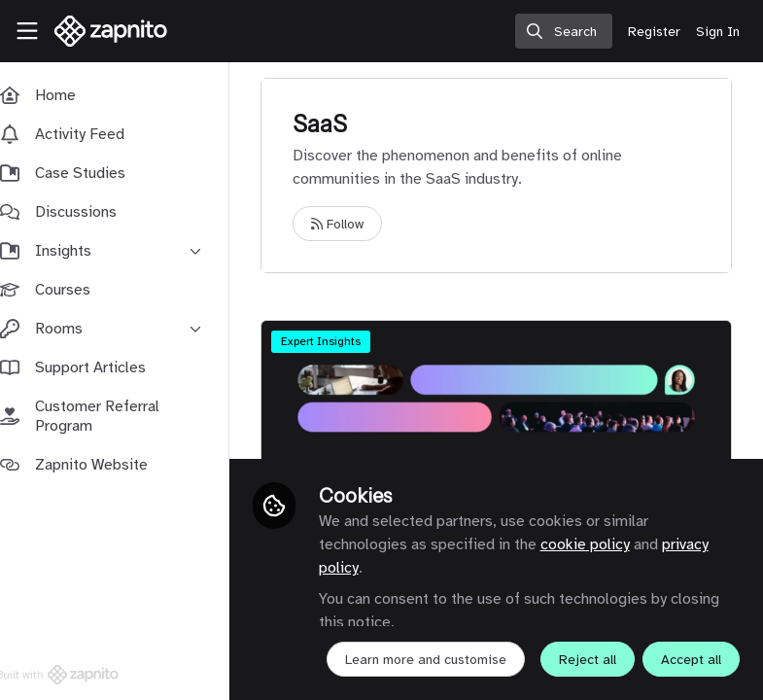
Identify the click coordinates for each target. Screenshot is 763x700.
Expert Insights (340, 341)
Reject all (392, 659)
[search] (563, 31)
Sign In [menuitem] (718, 31)
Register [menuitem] (654, 31)
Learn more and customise (444, 617)
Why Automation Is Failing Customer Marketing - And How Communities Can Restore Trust (506, 398)
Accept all (496, 659)
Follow (356, 224)
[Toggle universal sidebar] (27, 31)
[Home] (111, 31)
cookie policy (603, 501)
